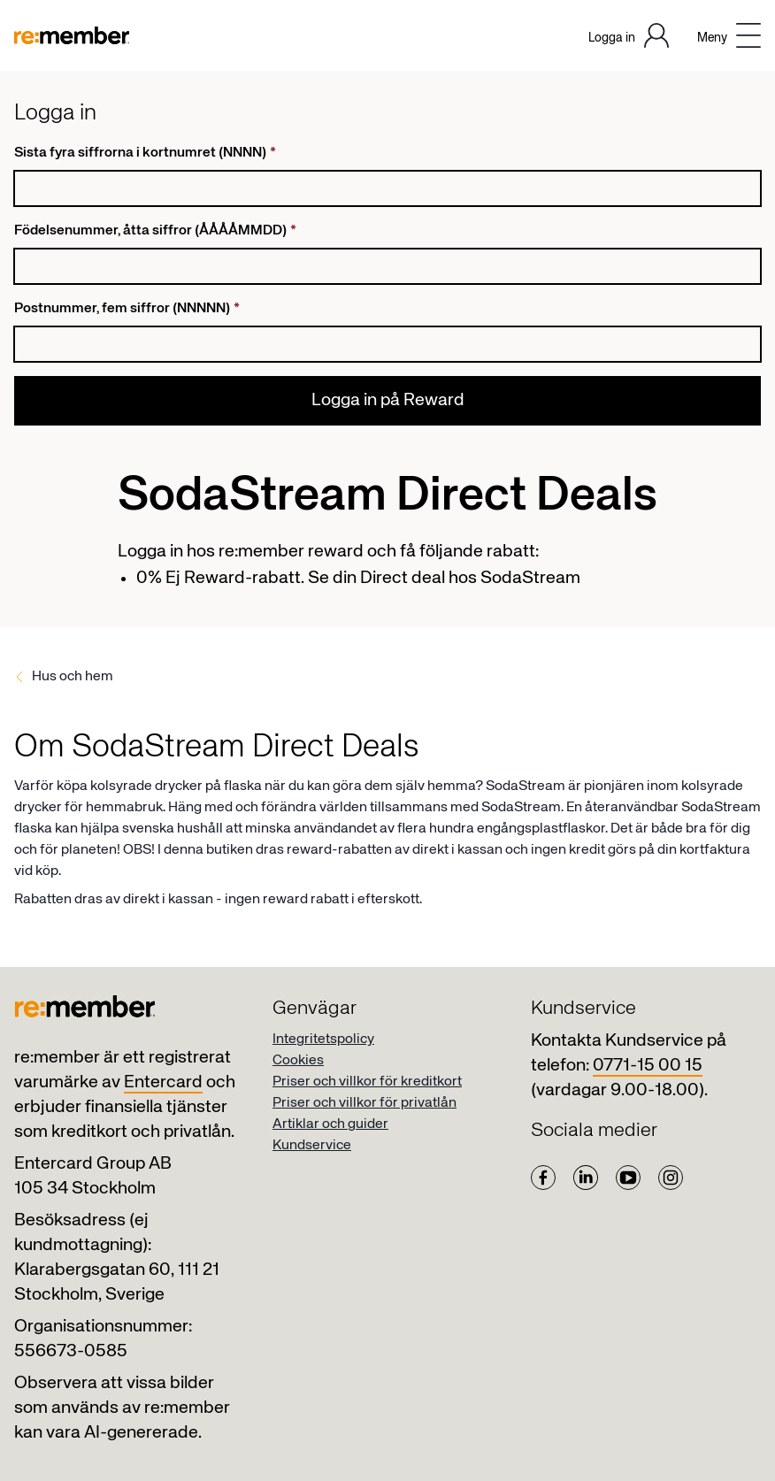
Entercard (163, 1082)
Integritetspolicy (323, 1039)
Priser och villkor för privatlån (364, 1103)
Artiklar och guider (330, 1124)
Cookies (298, 1061)
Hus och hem (72, 677)
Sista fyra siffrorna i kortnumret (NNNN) (145, 153)
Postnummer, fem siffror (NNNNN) (127, 309)
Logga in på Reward (387, 400)
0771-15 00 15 (647, 1065)
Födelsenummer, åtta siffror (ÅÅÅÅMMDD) (155, 231)
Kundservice (311, 1146)
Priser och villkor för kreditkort (367, 1082)
